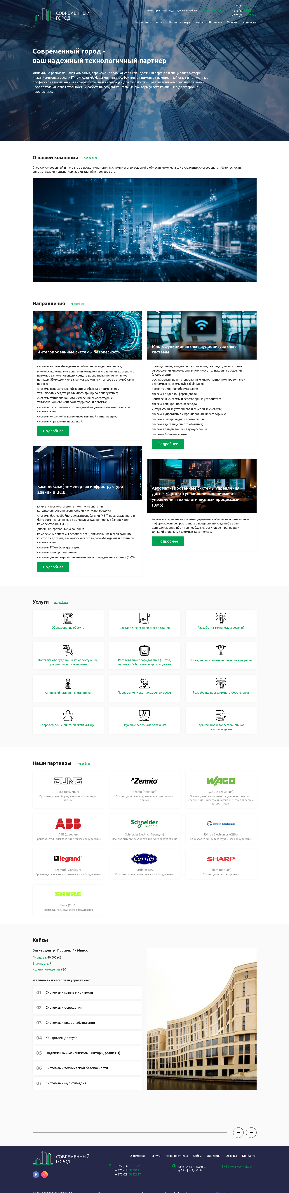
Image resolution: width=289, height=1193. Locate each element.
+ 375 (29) (128, 1174)
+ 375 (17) (128, 1170)
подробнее (91, 157)
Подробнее (53, 431)
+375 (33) (127, 1166)
